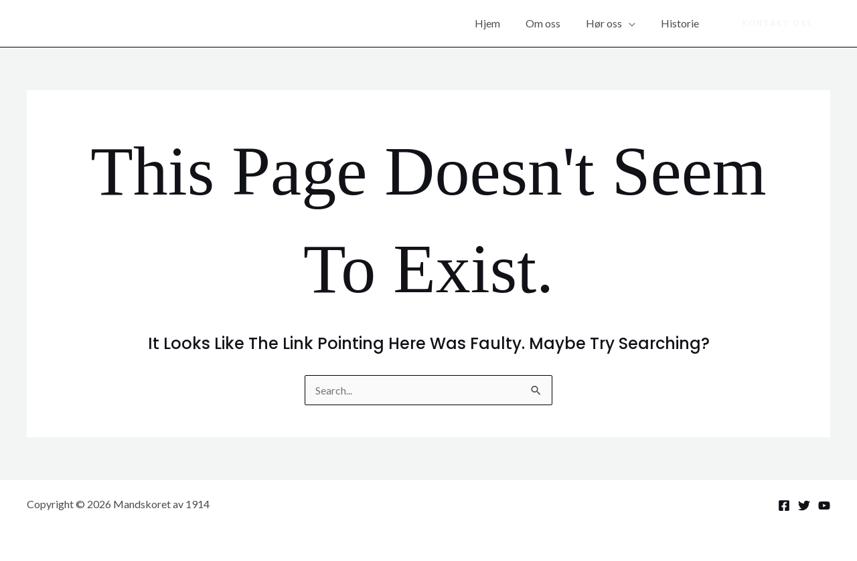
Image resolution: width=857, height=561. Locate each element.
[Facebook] (784, 505)
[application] (634, 23)
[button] (777, 23)
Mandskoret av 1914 (120, 23)
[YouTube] (824, 505)
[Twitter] (804, 505)
